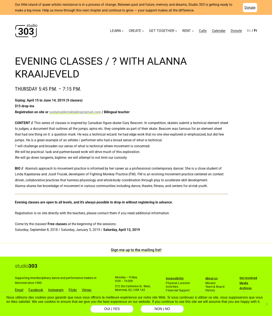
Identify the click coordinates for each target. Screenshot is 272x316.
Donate (250, 8)
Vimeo (86, 290)
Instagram (56, 290)
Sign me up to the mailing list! (136, 250)
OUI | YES (112, 309)
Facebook (35, 290)
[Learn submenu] (123, 31)
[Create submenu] (143, 31)
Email (19, 290)
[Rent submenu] (193, 31)
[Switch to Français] (255, 30)
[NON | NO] (267, 304)
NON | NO (162, 309)
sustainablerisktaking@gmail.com (75, 112)
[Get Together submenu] (176, 31)
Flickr (73, 290)
